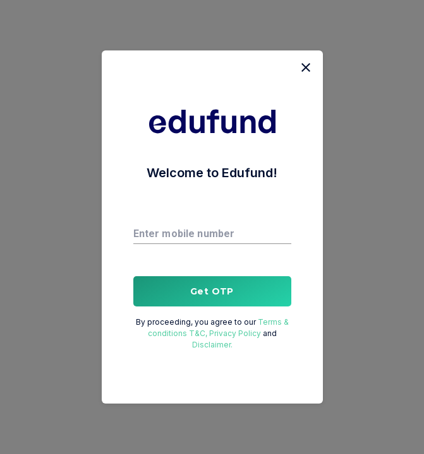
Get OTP (212, 291)
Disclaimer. (212, 344)
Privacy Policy (236, 333)
